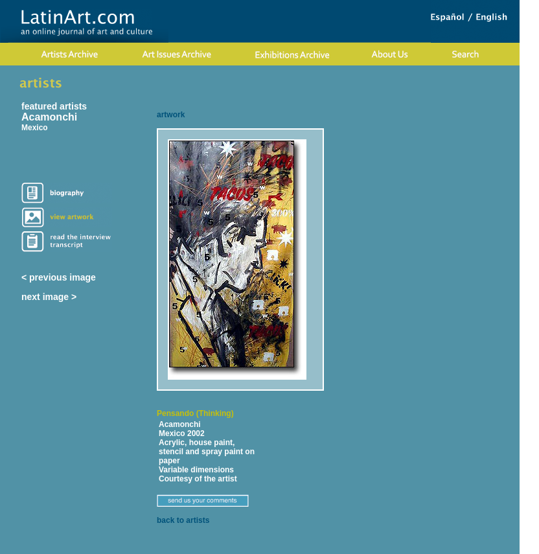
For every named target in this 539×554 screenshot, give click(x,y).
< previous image (58, 277)
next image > (48, 297)
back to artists (183, 520)
